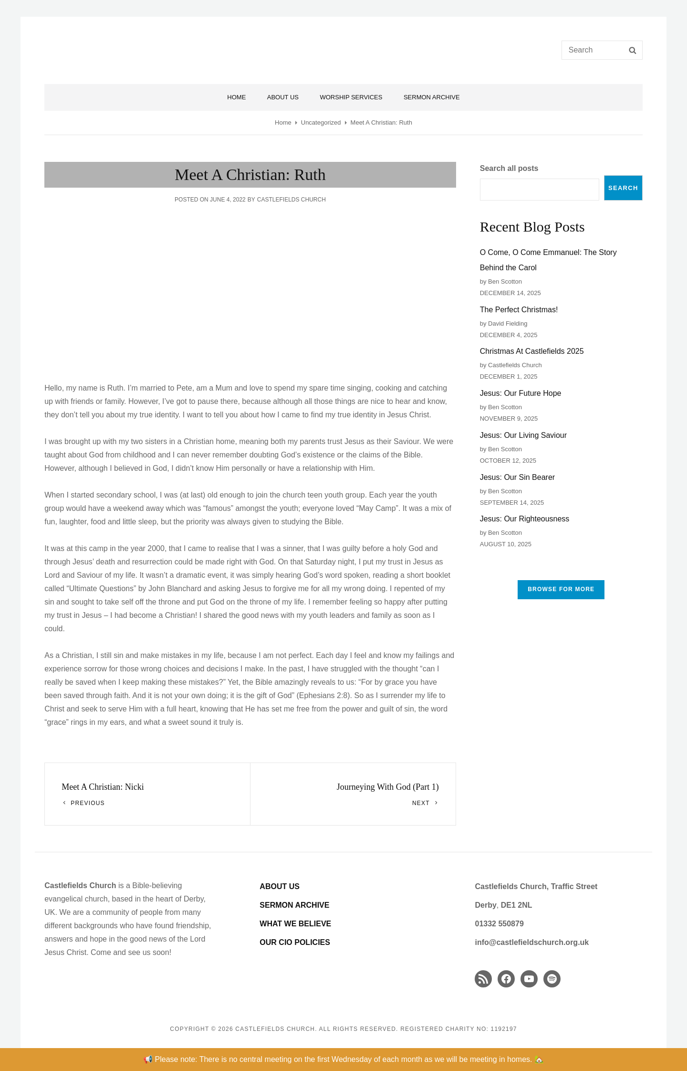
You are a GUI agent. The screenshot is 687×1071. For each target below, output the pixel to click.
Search (623, 187)
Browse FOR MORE (561, 589)
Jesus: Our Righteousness (525, 519)
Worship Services (351, 97)
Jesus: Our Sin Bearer (517, 477)
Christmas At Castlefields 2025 (532, 351)
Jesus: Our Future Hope (521, 393)
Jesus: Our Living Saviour (523, 435)
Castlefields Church (291, 199)
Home (236, 97)
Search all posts (509, 168)
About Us (283, 97)
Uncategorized (321, 122)
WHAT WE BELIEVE (295, 924)
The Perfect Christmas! (519, 310)
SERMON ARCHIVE (294, 905)
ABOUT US (280, 886)
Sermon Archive (432, 97)
